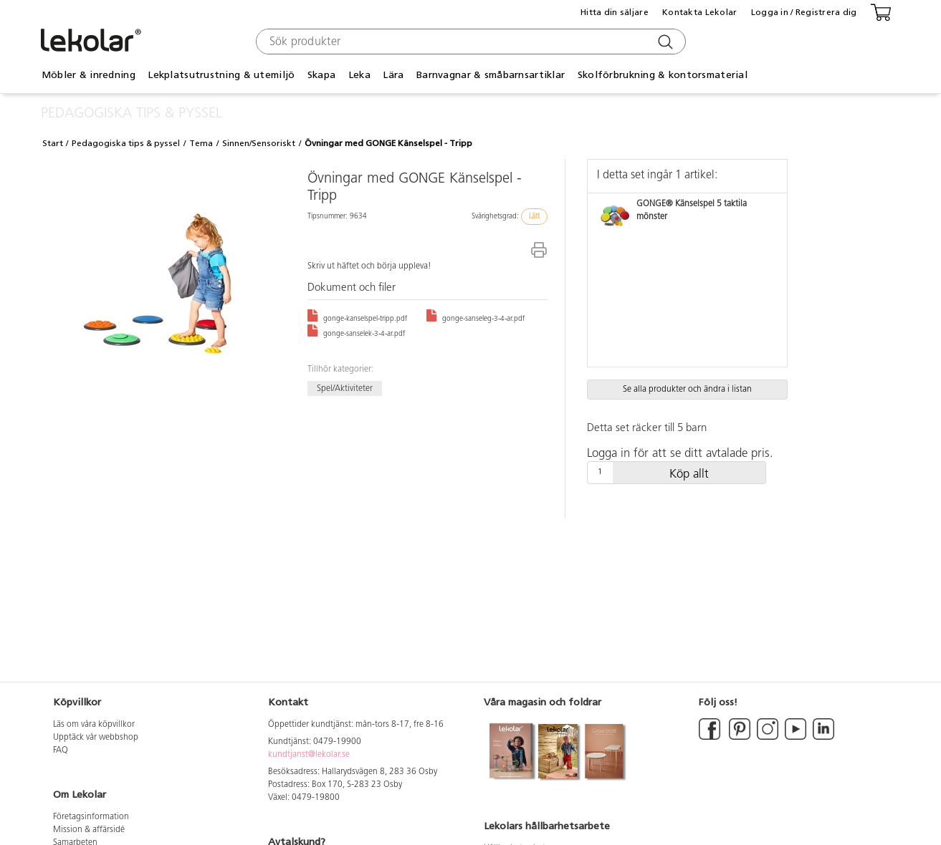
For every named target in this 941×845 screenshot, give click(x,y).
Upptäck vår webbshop (95, 737)
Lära (393, 75)
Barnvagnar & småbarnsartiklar (490, 75)
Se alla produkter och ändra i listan (687, 389)
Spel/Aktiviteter (345, 388)
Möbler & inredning (88, 75)
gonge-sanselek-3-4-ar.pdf (356, 334)
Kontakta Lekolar (699, 12)
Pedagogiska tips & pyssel (126, 143)
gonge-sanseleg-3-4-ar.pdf (475, 319)
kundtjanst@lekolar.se (309, 754)
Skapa (321, 75)
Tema (201, 143)
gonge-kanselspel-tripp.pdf (357, 319)
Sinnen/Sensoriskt (258, 143)
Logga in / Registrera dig (804, 12)
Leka (359, 75)
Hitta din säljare (615, 12)
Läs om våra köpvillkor (94, 724)
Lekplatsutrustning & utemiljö (221, 75)
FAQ (60, 750)
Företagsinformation (91, 817)
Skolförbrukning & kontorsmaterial (662, 75)
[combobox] (469, 41)
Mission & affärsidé (89, 830)
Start (52, 143)
